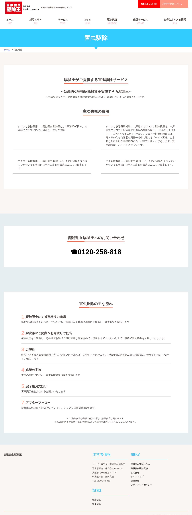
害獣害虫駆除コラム (140, 464)
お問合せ (135, 472)
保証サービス (140, 21)
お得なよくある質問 (175, 21)
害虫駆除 (96, 504)
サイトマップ (137, 476)
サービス (63, 21)
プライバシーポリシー (141, 484)
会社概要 (135, 480)
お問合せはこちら (172, 3)
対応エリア (35, 21)
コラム (87, 21)
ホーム (10, 21)
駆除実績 (112, 21)
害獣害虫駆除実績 (139, 468)
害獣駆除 (96, 500)
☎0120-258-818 (149, 4)
